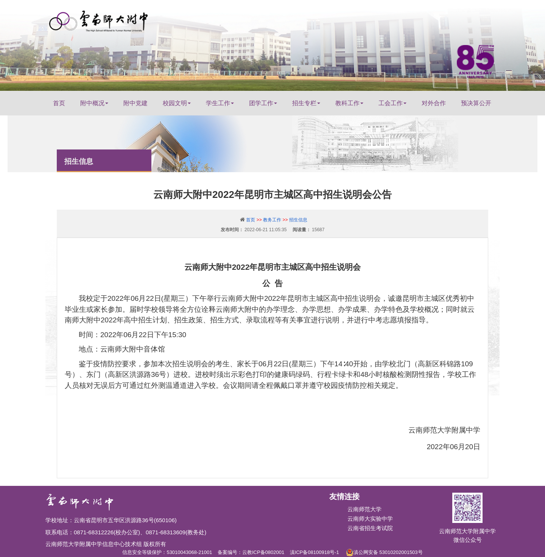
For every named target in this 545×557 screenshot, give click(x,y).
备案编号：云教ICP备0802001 (251, 552)
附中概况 (94, 103)
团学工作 (263, 103)
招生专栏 (306, 103)
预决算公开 (476, 103)
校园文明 (177, 103)
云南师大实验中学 (370, 518)
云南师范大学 (364, 509)
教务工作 (272, 219)
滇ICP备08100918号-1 (314, 552)
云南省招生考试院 (370, 528)
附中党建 (135, 103)
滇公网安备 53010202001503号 (384, 551)
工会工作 (392, 103)
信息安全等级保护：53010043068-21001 (167, 552)
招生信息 (298, 219)
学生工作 (220, 103)
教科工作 (349, 103)
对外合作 (434, 103)
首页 (59, 103)
